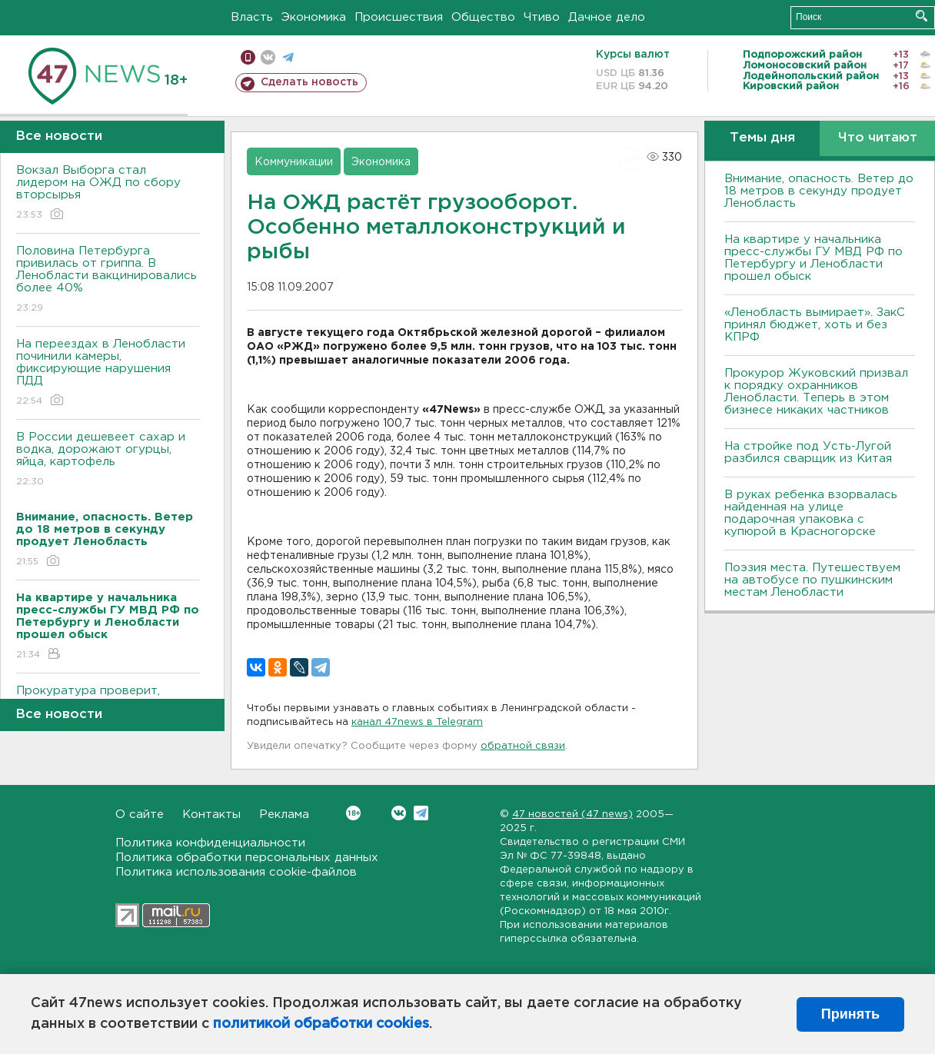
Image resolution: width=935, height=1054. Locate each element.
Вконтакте (353, 813)
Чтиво (542, 17)
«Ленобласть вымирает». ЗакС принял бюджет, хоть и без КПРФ (814, 325)
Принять (850, 1014)
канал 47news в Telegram (417, 722)
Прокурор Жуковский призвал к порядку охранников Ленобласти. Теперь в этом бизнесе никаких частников (816, 391)
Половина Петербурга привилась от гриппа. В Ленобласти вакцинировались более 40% (108, 280)
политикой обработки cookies (321, 1024)
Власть (252, 17)
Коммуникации (294, 162)
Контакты (211, 815)
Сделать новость (309, 82)
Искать (921, 16)
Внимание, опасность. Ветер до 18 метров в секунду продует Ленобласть (818, 191)
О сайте (139, 815)
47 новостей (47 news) (572, 814)
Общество (483, 17)
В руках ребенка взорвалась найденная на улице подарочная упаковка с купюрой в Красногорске (810, 513)
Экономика (313, 17)
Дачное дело (606, 17)
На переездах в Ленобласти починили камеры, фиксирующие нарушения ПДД (108, 373)
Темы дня (762, 138)
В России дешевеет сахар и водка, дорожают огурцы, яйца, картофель (108, 460)
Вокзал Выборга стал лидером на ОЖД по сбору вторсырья (108, 193)
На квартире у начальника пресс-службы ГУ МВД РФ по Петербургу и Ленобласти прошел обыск (813, 257)
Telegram (421, 813)
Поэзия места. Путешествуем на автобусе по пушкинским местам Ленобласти (812, 580)
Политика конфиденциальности (210, 843)
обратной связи (523, 746)
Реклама (284, 815)
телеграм (288, 57)
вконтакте (268, 57)
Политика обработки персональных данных (246, 858)
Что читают (877, 138)
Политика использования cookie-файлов (236, 872)
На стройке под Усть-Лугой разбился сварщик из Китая (808, 452)
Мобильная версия (248, 57)
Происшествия (398, 17)
